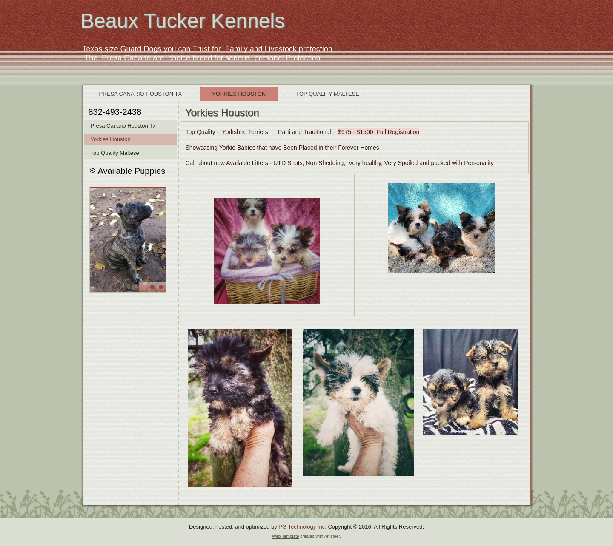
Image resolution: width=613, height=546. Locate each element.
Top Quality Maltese (327, 94)
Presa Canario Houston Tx (140, 94)
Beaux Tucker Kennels (182, 20)
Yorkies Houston (239, 94)
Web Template (285, 536)
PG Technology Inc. (302, 526)
